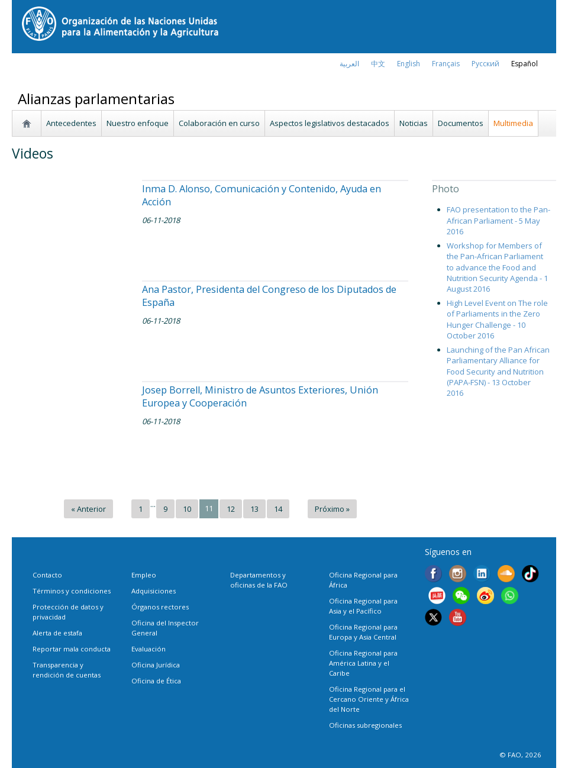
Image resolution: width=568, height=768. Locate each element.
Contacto (47, 574)
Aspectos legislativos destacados (329, 123)
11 (209, 508)
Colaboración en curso (219, 123)
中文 (378, 64)
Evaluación (148, 648)
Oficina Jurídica (155, 664)
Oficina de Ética (156, 680)
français (446, 64)
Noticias (413, 123)
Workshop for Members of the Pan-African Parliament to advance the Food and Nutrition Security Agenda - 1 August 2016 (497, 267)
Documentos (460, 123)
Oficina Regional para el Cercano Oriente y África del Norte (369, 699)
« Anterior (88, 509)
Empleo (143, 574)
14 (278, 509)
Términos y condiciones (72, 590)
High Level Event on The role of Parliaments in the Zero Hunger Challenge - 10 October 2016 (497, 319)
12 (231, 509)
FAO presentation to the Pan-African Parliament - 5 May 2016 (498, 220)
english (408, 64)
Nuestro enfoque (137, 123)
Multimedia (513, 123)
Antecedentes (71, 123)
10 (187, 509)
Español (524, 64)
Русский (485, 64)
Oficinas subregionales (365, 725)
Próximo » (332, 509)
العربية (349, 64)
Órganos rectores (160, 606)
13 (254, 509)
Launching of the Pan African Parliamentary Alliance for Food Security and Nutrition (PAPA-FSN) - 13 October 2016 (498, 371)
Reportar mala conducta (72, 648)
